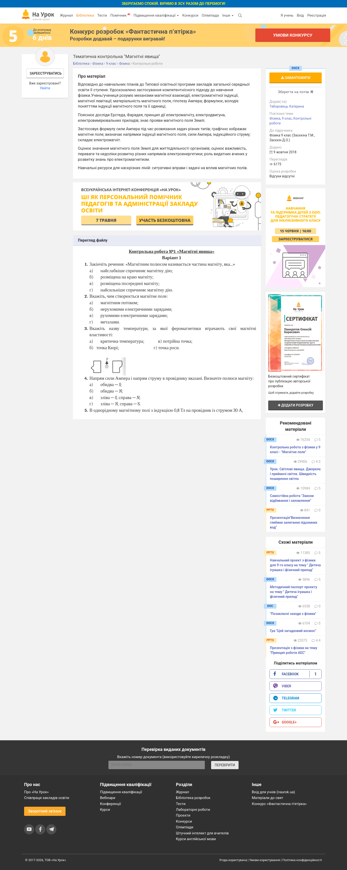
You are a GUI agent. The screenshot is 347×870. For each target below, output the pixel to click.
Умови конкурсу (292, 35)
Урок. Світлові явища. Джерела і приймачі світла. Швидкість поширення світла (295, 474)
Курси (105, 809)
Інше (228, 15)
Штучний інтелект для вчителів (202, 833)
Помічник (120, 15)
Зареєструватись (46, 73)
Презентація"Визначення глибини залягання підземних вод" (293, 522)
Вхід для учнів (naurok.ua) (273, 792)
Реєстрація (316, 15)
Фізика (274, 118)
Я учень (286, 15)
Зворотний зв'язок (45, 811)
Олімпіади (184, 827)
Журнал (66, 15)
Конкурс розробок (133, 31)
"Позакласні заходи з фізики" (293, 614)
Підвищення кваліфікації (156, 15)
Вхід (300, 15)
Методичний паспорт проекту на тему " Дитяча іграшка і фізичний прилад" (293, 592)
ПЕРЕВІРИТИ (225, 765)
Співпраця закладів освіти (46, 798)
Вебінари (107, 798)
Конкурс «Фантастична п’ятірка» (279, 804)
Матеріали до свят (267, 798)
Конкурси (190, 15)
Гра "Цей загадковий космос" (293, 631)
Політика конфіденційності (302, 860)
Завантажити (295, 78)
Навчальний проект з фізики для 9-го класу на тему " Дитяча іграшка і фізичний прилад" (295, 565)
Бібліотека (85, 15)
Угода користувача (233, 860)
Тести (102, 15)
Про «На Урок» (36, 792)
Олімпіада (210, 15)
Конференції (110, 804)
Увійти (45, 88)
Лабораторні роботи (193, 809)
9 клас (287, 118)
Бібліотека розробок (193, 798)
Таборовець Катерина (286, 106)
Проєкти (183, 815)
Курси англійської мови (196, 839)
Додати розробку (296, 405)
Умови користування (264, 860)
